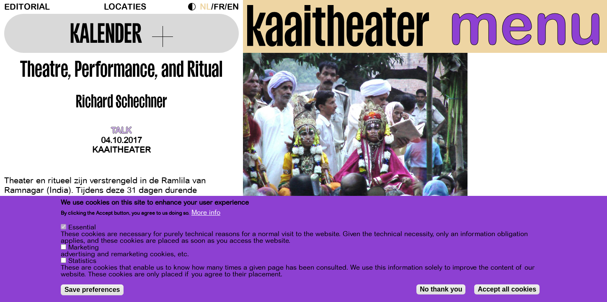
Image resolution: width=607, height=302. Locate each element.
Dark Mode (194, 6)
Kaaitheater (121, 150)
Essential (82, 228)
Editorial (27, 7)
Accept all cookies (507, 290)
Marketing (83, 249)
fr (219, 7)
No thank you (441, 290)
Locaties (125, 7)
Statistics (82, 262)
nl (205, 7)
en (233, 7)
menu (526, 25)
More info (205, 214)
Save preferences (92, 290)
